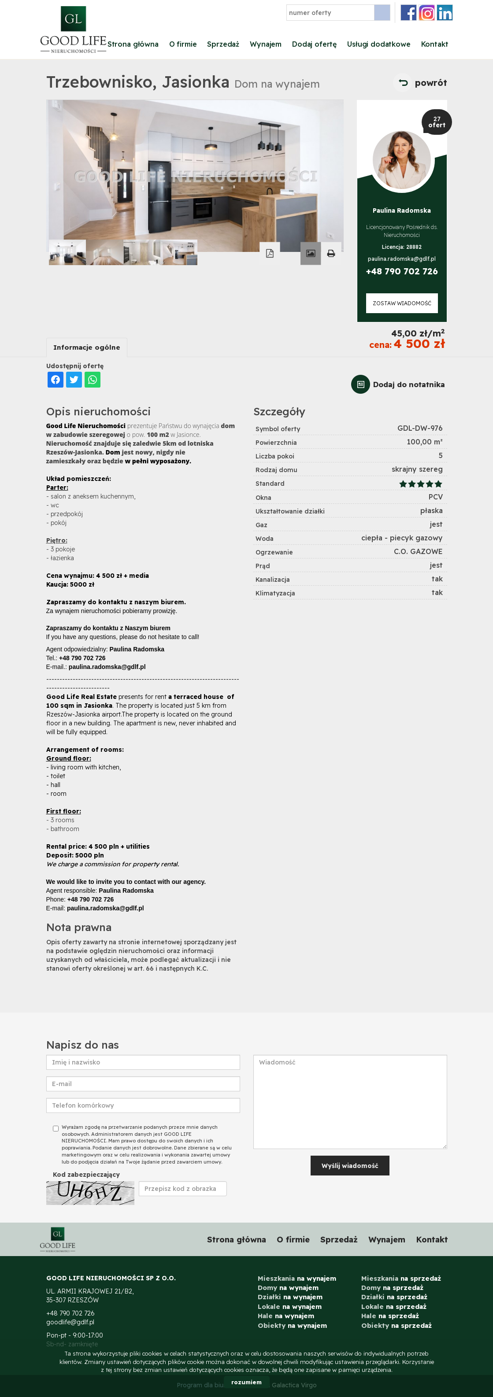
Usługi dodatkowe (378, 44)
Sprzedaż (223, 44)
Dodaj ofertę (314, 44)
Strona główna (133, 44)
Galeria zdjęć (310, 253)
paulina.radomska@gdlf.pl (402, 258)
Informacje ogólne (86, 347)
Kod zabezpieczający (86, 1175)
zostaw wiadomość (402, 303)
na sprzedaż (401, 1278)
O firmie (183, 44)
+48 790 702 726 (402, 271)
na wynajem (297, 1278)
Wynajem (266, 44)
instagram (427, 12)
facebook (408, 12)
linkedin (445, 12)
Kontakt (435, 44)
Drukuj (331, 253)
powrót (431, 82)
